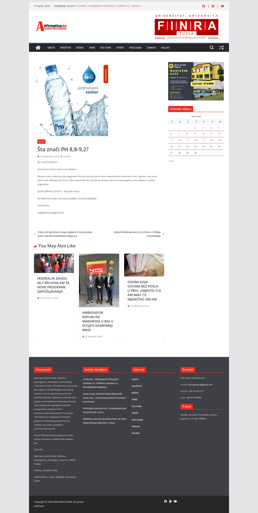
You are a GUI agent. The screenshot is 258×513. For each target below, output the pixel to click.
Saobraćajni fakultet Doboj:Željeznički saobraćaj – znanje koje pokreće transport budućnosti (104, 397)
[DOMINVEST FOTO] (196, 63)
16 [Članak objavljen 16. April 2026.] (195, 140)
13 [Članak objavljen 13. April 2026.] (171, 140)
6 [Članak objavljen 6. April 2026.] (171, 133)
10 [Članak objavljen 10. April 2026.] (203, 133)
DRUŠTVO (65, 47)
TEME (92, 47)
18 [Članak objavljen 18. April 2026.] (211, 140)
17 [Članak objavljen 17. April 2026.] (203, 140)
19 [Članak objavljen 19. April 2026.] (219, 140)
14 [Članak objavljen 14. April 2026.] (179, 140)
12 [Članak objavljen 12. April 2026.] (219, 133)
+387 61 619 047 (194, 397)
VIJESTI (51, 47)
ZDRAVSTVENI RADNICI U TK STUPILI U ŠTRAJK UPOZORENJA (139, 234)
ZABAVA (151, 47)
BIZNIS (80, 47)
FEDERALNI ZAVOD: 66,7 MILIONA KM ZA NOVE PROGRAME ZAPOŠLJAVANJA (53, 285)
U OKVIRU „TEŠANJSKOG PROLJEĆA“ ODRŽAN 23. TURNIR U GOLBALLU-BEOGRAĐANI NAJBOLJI (108, 7)
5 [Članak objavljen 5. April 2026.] (218, 127)
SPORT (120, 47)
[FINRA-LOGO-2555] (186, 15)
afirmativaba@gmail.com (200, 384)
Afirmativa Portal (63, 501)
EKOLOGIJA (135, 47)
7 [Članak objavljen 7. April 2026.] (179, 133)
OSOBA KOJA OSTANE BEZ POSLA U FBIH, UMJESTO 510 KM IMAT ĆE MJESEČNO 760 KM (144, 290)
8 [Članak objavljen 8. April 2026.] (187, 133)
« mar (171, 160)
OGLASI (165, 47)
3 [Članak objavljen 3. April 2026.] (203, 127)
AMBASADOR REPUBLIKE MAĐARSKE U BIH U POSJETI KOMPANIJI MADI (97, 321)
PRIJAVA (202, 418)
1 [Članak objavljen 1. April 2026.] (187, 127)
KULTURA (105, 47)
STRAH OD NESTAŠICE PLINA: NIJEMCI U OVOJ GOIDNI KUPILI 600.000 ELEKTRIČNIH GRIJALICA (63, 234)
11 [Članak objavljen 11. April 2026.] (211, 133)
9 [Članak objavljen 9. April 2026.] (195, 133)
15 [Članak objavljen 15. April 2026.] (187, 140)
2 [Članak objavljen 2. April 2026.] (195, 127)
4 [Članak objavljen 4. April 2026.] (210, 127)
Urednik (66, 156)
